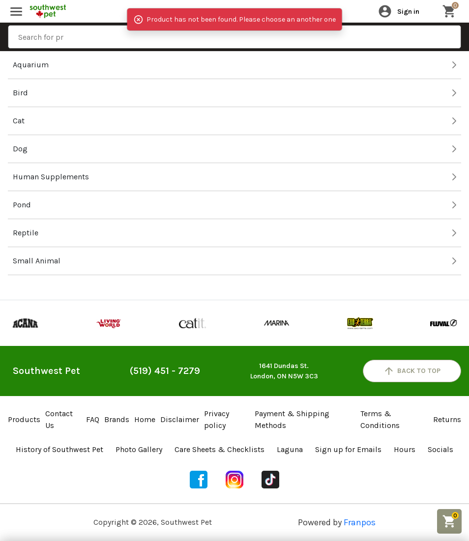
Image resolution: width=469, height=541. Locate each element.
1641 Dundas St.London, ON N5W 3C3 (284, 371)
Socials (440, 449)
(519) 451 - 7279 (165, 370)
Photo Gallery (139, 449)
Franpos (360, 522)
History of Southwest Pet (59, 449)
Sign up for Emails (348, 449)
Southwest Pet (46, 370)
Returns (447, 419)
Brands (116, 419)
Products (24, 419)
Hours (404, 449)
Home (144, 419)
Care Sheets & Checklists (219, 449)
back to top (411, 371)
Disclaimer (179, 419)
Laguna (290, 449)
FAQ (92, 419)
